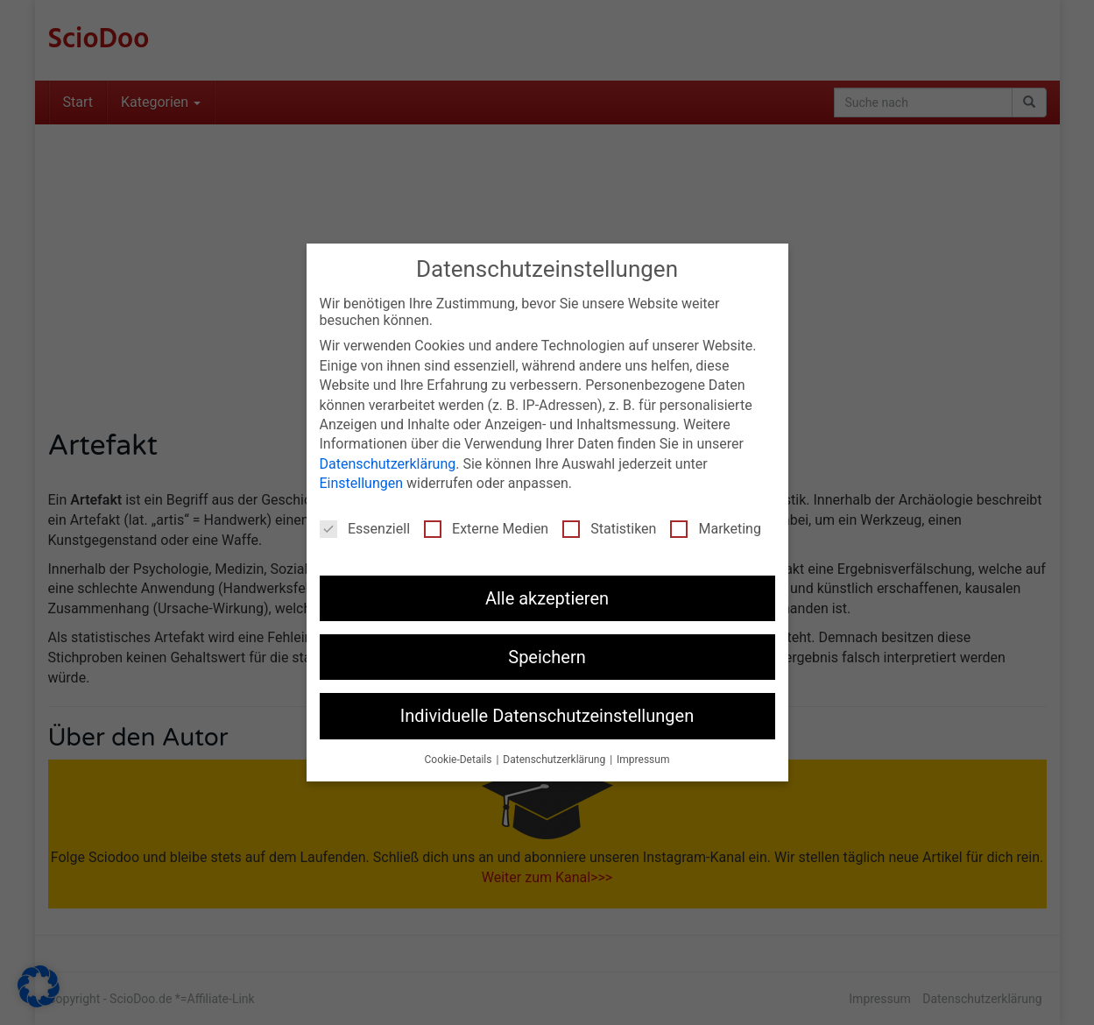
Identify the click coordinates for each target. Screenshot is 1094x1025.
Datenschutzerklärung (388, 464)
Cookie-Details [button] (460, 759)
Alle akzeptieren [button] (547, 598)
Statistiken (609, 528)
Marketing (715, 528)
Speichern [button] (547, 657)
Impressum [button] (643, 759)
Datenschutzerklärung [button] (555, 759)
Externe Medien (486, 528)
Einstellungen (362, 483)
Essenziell (365, 528)
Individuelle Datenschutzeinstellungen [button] (547, 715)
